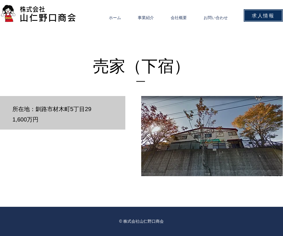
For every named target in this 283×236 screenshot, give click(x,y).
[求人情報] (263, 15)
